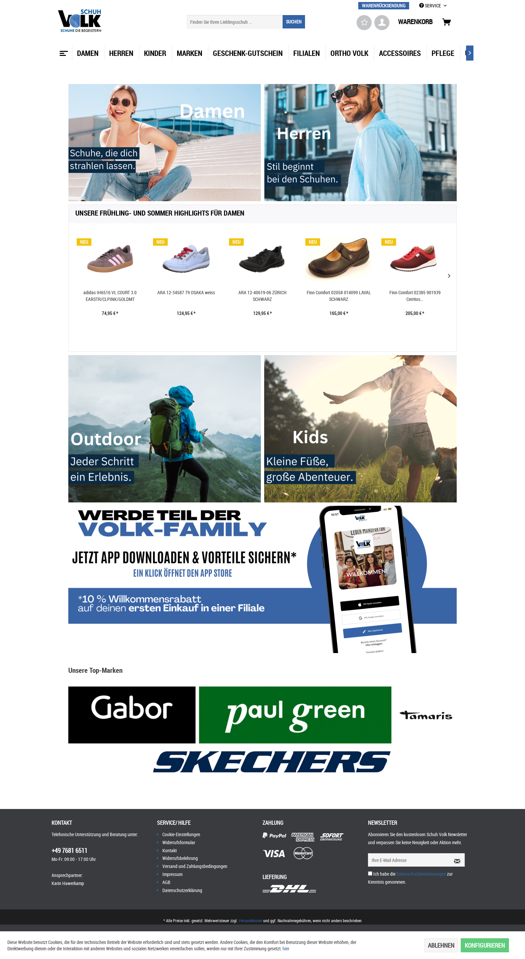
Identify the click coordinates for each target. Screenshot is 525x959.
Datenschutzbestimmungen (421, 874)
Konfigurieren (485, 945)
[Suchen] (294, 21)
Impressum (172, 874)
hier (286, 948)
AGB (166, 882)
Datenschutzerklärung (182, 890)
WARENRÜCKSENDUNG (383, 5)
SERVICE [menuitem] (430, 5)
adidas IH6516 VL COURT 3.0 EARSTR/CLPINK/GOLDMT (110, 295)
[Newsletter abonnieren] (455, 860)
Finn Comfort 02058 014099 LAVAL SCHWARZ (339, 295)
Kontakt (169, 850)
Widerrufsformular (178, 842)
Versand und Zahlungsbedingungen (194, 866)
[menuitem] (383, 5)
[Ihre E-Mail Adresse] (407, 860)
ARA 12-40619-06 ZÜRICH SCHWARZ (262, 295)
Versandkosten (250, 920)
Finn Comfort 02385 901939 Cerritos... (415, 295)
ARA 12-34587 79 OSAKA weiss (186, 292)
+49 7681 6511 (69, 850)
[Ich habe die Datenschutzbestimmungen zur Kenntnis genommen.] (370, 873)
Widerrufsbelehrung (180, 858)
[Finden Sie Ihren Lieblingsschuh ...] (246, 21)
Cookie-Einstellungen (181, 834)
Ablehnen (441, 945)
